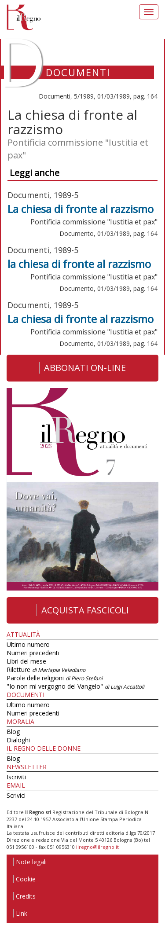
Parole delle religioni (55, 678)
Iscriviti (16, 777)
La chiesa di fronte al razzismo (80, 209)
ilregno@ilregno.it (97, 847)
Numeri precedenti (33, 653)
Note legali (30, 862)
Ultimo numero (28, 644)
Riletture (46, 669)
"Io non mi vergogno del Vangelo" (75, 686)
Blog (13, 731)
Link (20, 913)
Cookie (24, 879)
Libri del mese (26, 661)
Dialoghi (18, 740)
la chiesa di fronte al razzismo (79, 264)
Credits (24, 896)
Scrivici (16, 795)
